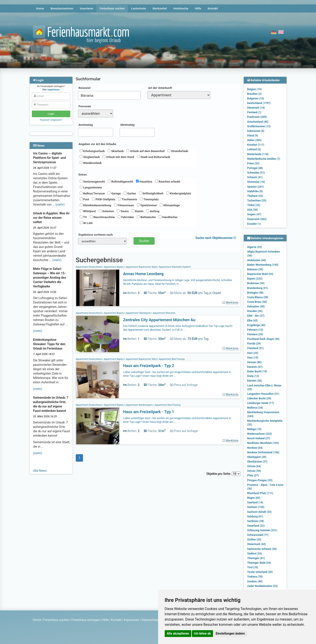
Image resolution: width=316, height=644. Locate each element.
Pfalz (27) (253, 475)
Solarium (106, 211)
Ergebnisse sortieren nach (96, 234)
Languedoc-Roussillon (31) (263, 393)
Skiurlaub (116, 151)
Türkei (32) (253, 205)
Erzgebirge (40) (256, 325)
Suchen (144, 241)
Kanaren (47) (255, 366)
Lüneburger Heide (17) (260, 403)
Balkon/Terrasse (92, 193)
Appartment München (163, 313)
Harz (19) (252, 357)
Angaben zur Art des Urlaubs (97, 144)
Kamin (137, 211)
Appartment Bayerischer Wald (141, 266)
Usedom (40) (255, 581)
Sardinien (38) (255, 521)
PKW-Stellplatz (103, 199)
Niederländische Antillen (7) (263, 158)
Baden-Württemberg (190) (262, 264)
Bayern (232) (255, 278)
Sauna (123, 211)
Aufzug (152, 211)
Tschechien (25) (256, 200)
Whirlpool (88, 211)
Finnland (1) (254, 112)
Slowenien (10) (256, 181)
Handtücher (168, 217)
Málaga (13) (254, 429)
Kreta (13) (253, 376)
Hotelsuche (180, 8)
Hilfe (198, 8)
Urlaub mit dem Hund (118, 157)
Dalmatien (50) (256, 306)
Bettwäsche (146, 217)
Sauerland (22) (256, 525)
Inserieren (86, 8)
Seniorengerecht (92, 181)
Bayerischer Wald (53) (260, 274)
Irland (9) (252, 135)
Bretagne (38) (255, 292)
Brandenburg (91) (257, 288)
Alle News (40, 470)
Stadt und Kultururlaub (153, 157)
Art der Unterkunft (160, 88)
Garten (130, 193)
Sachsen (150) (255, 507)
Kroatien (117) (255, 144)
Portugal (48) (255, 168)
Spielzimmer (147, 205)
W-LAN (86, 223)
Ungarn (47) (254, 214)
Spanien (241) (255, 186)
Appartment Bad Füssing (171, 359)
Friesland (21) (255, 348)
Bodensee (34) (256, 283)
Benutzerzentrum (62, 8)
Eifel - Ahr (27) (256, 315)
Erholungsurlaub (92, 151)
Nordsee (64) (255, 447)
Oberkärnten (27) (257, 461)
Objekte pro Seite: (223, 474)
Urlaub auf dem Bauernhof (145, 151)
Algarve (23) (254, 247)
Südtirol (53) (254, 553)
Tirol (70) (252, 567)
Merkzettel (160, 8)
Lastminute (138, 8)
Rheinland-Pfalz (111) (260, 493)
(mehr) (60, 204)
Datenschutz (150, 620)
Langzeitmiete (91, 187)
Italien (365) (254, 140)
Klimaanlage (170, 205)
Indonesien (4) (255, 131)
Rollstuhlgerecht (120, 181)
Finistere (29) (255, 334)
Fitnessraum (124, 205)
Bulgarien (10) (255, 98)
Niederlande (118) (258, 154)
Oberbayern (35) (257, 457)
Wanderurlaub (91, 163)
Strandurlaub (178, 151)
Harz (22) (252, 353)
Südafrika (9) (255, 191)
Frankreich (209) (257, 116)
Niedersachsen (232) (259, 433)
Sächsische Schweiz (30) (262, 549)
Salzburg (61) (255, 516)
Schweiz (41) (255, 177)
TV (83, 217)
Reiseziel (84, 88)
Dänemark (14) (256, 107)
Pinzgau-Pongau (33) (260, 480)
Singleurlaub (90, 157)
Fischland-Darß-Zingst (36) (263, 339)
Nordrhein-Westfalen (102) (263, 443)
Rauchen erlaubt (167, 181)
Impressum (131, 620)
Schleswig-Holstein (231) (262, 530)
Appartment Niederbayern (139, 405)
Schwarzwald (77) (257, 534)
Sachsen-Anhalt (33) (259, 511)
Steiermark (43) (256, 544)
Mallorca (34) (255, 407)
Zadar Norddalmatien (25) (262, 586)
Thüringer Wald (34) (259, 562)
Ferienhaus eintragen (85, 620)
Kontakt (213, 8)
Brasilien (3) (254, 93)
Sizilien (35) (254, 539)
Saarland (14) (255, 502)
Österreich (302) (257, 219)
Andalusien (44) (256, 260)
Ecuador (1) (254, 223)
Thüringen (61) (256, 558)
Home (40, 8)
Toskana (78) (255, 576)
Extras (83, 174)
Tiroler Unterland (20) (260, 572)
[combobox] (109, 95)
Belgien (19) (254, 89)
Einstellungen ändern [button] (230, 633)
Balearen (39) (255, 269)
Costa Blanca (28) (257, 297)
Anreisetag (86, 124)
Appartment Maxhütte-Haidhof (174, 266)
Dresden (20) (255, 311)
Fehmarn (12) (255, 329)
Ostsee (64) (254, 466)
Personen (85, 106)
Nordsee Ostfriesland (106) (263, 452)
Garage (114, 193)
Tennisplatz (149, 199)
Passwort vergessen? (51, 119)
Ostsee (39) (254, 470)
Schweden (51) (256, 172)
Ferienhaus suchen (112, 8)
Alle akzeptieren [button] (178, 633)
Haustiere (144, 181)
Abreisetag (127, 124)
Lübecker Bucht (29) (259, 398)
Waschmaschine (102, 217)
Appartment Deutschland (89, 266)
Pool (84, 199)
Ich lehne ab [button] (202, 633)
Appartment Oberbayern (138, 313)
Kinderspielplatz (178, 193)
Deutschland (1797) (259, 103)
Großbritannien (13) (259, 126)
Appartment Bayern (113, 266)
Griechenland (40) (258, 121)
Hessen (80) (254, 362)
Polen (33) (253, 163)
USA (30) (252, 209)
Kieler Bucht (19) (257, 371)
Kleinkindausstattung (95, 205)
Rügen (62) (253, 497)
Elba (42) (252, 320)
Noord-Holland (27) (258, 438)
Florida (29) (254, 343)
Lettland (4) (254, 149)
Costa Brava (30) (257, 301)
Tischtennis (127, 199)
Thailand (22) (255, 195)
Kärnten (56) (254, 380)
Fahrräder (126, 217)
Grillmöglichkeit (151, 193)
